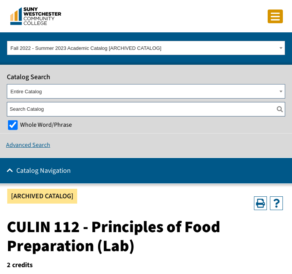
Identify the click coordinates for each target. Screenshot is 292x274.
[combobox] (146, 48)
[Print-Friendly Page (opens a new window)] (260, 203)
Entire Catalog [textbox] (26, 91)
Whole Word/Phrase (46, 124)
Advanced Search (28, 145)
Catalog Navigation (43, 170)
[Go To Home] (35, 15)
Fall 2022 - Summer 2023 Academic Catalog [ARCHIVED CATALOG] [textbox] (86, 48)
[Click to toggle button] (275, 16)
